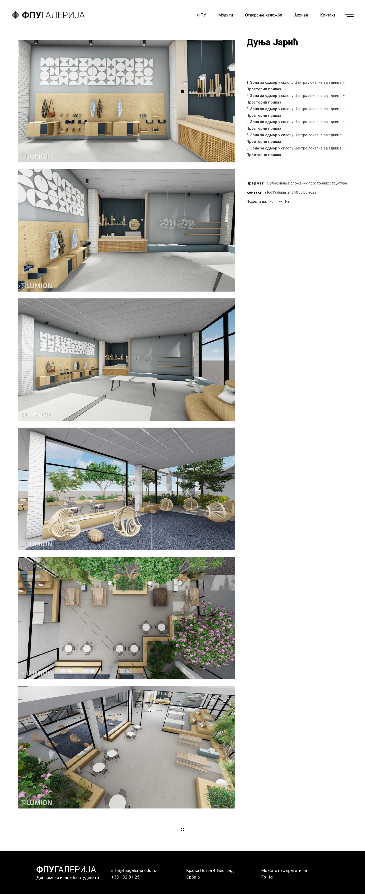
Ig (271, 877)
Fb (263, 877)
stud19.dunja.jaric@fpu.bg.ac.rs (290, 192)
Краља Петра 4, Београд (210, 870)
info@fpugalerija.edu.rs (133, 870)
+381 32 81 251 (126, 877)
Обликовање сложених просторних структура (307, 183)
